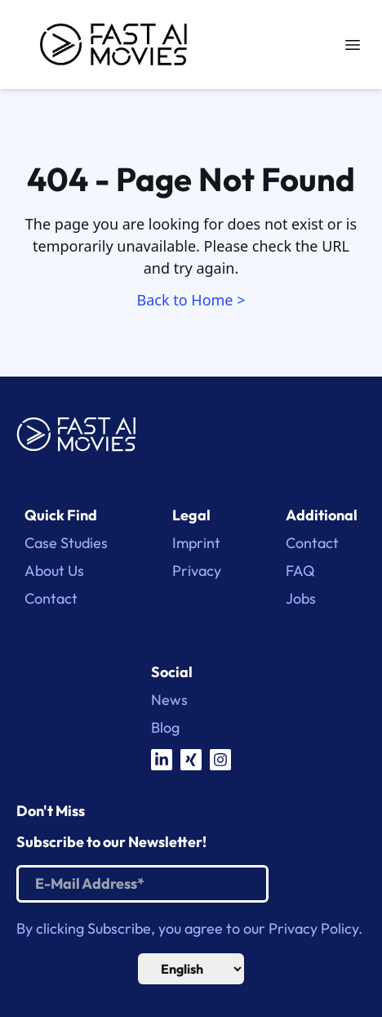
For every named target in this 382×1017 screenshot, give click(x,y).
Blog (165, 728)
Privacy (196, 571)
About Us (54, 571)
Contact (51, 599)
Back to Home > (191, 300)
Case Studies (66, 543)
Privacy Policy (313, 928)
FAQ (300, 571)
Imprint (196, 543)
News (169, 700)
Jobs (301, 599)
